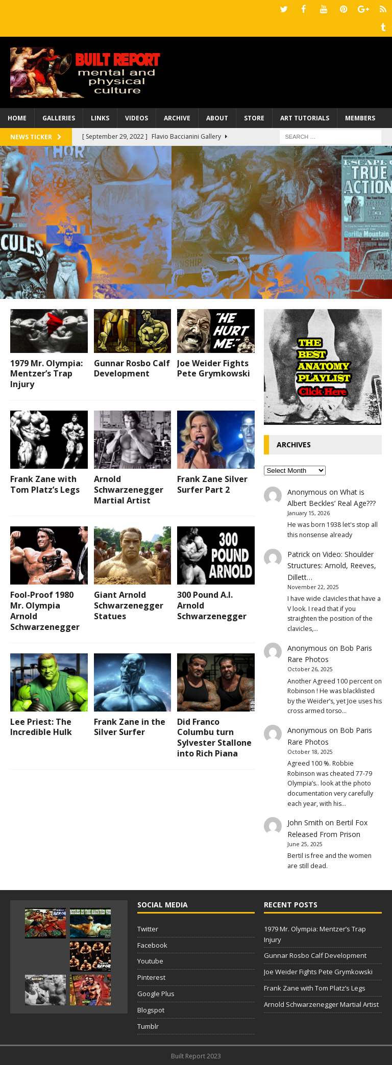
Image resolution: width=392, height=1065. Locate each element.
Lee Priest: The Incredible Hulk (41, 726)
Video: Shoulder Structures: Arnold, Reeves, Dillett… (331, 564)
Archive (177, 117)
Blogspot (150, 1008)
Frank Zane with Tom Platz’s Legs (45, 483)
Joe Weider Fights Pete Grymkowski (213, 367)
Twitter (147, 927)
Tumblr (148, 1024)
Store (254, 117)
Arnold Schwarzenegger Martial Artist (128, 488)
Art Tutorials (304, 117)
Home (17, 117)
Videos (136, 117)
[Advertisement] (196, 221)
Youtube (150, 960)
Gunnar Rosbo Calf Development (132, 367)
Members (360, 117)
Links (100, 117)
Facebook (152, 944)
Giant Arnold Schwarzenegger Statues (128, 604)
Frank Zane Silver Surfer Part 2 (212, 483)
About (217, 117)
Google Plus (156, 992)
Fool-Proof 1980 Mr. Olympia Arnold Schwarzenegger (45, 609)
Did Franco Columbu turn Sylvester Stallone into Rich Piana (214, 736)
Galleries (58, 117)
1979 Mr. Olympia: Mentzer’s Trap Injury (46, 373)
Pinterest (151, 976)
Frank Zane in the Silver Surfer (129, 726)
